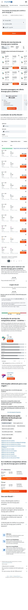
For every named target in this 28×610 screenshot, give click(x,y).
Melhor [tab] (12, 46)
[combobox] (5, 15)
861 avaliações (10, 336)
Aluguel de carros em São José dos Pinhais (10, 455)
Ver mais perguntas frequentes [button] (14, 410)
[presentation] (12, 12)
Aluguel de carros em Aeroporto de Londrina (11, 442)
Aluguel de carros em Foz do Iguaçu (9, 448)
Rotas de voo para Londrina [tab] (8, 426)
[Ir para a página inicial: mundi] (8, 2)
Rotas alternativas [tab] (21, 424)
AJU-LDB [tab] (14, 277)
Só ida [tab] (23, 47)
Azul (8, 333)
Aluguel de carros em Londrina (8, 438)
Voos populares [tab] (18, 429)
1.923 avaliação (10, 374)
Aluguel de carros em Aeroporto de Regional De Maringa (13, 440)
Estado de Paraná (17, 573)
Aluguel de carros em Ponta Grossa (8, 454)
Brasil (11, 573)
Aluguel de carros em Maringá (7, 450)
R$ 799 (9, 12)
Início (8, 573)
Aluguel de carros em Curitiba (7, 447)
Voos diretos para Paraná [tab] (7, 429)
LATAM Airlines (10, 370)
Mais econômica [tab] (4, 47)
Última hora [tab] (17, 47)
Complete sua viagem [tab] (6, 421)
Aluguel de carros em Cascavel (7, 452)
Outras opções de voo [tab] (18, 421)
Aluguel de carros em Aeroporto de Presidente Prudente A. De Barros (13, 444)
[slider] (26, 138)
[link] (11, 108)
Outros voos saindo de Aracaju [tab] (8, 424)
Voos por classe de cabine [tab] (7, 432)
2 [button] (11, 261)
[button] (2, 2)
